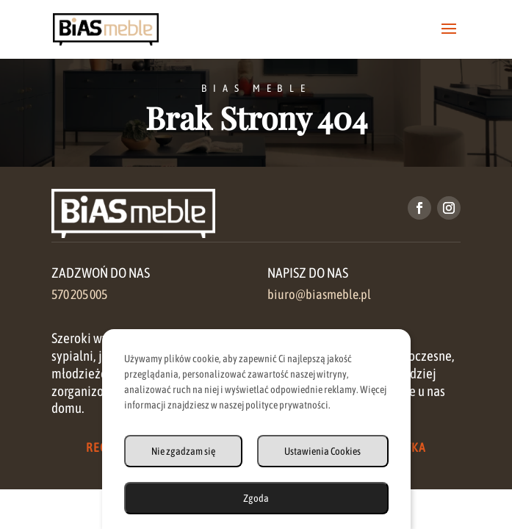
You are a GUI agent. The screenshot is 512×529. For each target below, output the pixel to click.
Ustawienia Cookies (322, 451)
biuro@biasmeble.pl (319, 294)
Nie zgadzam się (183, 451)
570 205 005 (79, 294)
